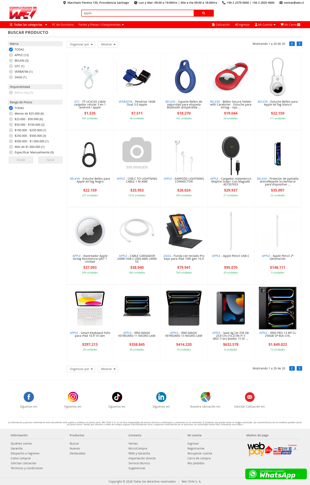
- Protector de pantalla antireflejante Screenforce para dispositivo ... (277, 181)
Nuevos (75, 448)
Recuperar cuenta (199, 453)
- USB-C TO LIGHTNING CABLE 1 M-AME (137, 180)
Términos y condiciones (27, 468)
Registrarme (195, 448)
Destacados (78, 453)
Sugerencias (136, 468)
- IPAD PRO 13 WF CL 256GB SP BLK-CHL (277, 334)
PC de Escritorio (63, 24)
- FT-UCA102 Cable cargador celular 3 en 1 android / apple (90, 104)
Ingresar (242, 24)
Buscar (74, 443)
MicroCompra (137, 448)
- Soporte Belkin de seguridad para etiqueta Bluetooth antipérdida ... (183, 104)
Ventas (133, 443)
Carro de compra (199, 458)
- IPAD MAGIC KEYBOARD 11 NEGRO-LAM (136, 334)
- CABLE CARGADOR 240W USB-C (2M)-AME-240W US (137, 258)
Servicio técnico (139, 463)
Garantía (17, 448)
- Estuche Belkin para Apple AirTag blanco (278, 103)
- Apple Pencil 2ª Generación (277, 257)
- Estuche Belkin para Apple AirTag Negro (90, 180)
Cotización (221, 24)
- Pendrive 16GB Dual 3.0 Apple (137, 103)
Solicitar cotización (23, 463)
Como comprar (21, 458)
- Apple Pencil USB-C (230, 256)
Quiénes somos (21, 443)
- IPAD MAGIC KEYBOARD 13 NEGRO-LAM (183, 334)
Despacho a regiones (25, 453)
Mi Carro (290, 24)
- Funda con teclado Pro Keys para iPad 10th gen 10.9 (183, 257)
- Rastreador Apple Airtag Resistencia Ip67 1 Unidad (90, 258)
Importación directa (142, 458)
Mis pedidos (195, 463)
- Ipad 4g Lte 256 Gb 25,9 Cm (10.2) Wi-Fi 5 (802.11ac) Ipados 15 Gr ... (230, 335)
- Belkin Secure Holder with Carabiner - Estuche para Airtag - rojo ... (230, 104)
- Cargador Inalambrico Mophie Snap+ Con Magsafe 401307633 (230, 181)
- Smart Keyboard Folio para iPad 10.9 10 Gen (90, 334)
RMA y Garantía (139, 453)
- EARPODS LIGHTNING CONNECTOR (184, 180)
